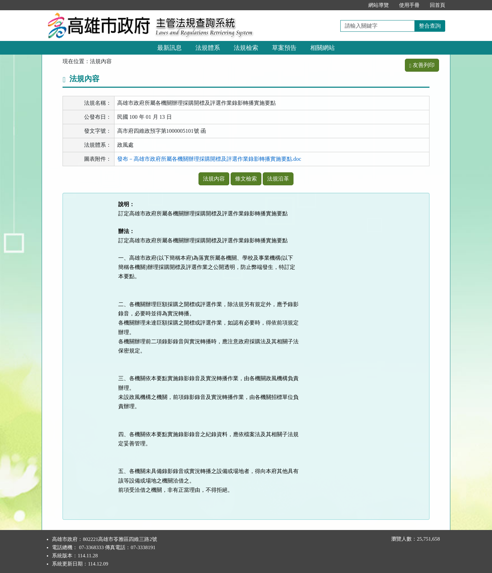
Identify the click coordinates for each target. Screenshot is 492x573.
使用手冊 (409, 5)
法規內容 (214, 179)
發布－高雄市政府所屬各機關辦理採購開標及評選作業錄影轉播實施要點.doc (209, 159)
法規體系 (207, 47)
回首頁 (437, 5)
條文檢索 (246, 179)
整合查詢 (430, 26)
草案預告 (284, 47)
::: (356, 5)
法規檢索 (246, 47)
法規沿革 (278, 179)
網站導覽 (378, 5)
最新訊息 (169, 47)
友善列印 (422, 65)
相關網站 (322, 47)
